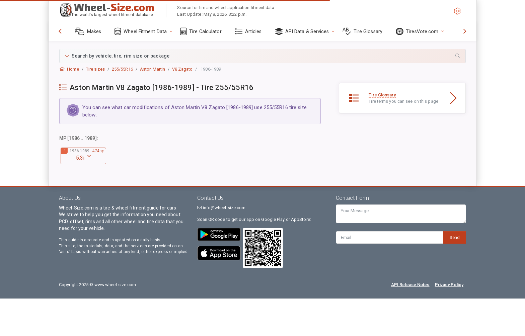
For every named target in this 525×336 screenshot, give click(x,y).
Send (455, 237)
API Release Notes (410, 284)
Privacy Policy (449, 284)
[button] (262, 56)
